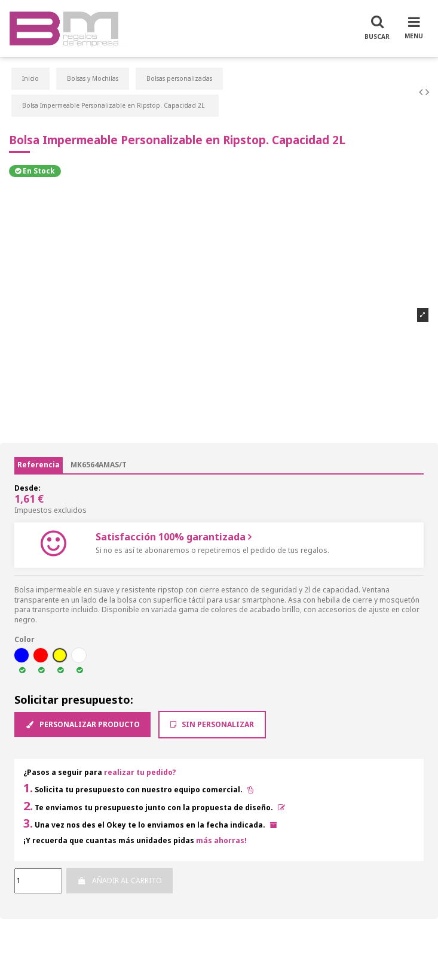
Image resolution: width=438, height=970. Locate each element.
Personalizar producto (82, 724)
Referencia (38, 465)
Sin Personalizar (212, 724)
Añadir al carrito (119, 880)
